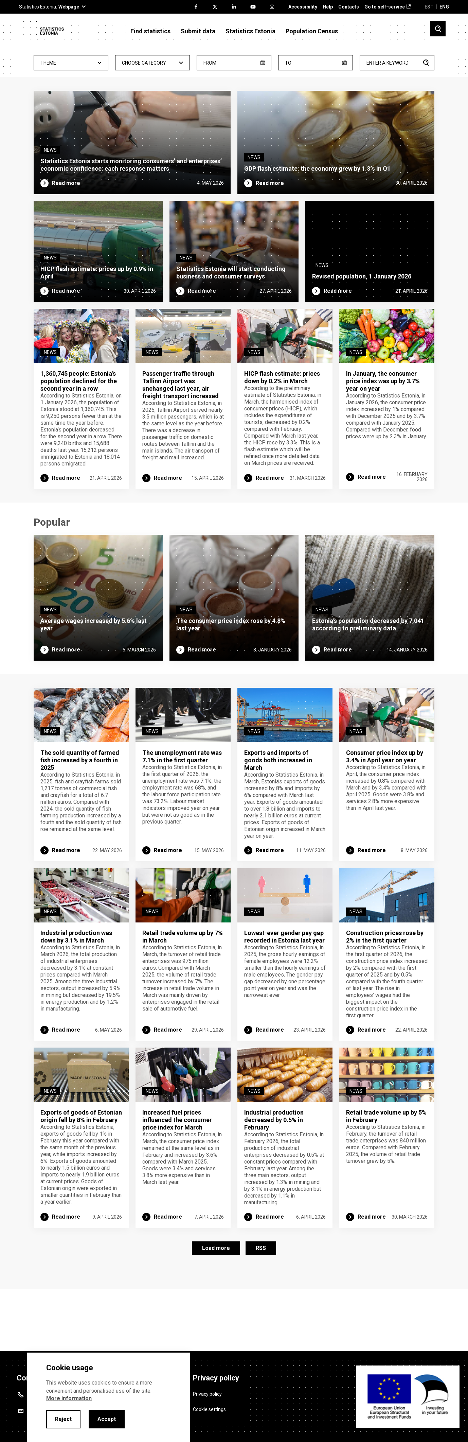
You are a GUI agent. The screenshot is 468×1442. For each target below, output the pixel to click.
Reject (63, 1419)
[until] (315, 62)
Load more (216, 1305)
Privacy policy (207, 1389)
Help (328, 7)
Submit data (198, 31)
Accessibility (302, 7)
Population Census (312, 31)
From (209, 62)
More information (69, 1398)
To (288, 62)
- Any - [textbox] (71, 63)
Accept (106, 1419)
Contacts (348, 7)
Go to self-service (384, 7)
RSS (261, 1305)
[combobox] (71, 62)
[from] (234, 62)
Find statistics (150, 31)
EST (429, 7)
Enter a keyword (387, 62)
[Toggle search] (438, 29)
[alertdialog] (108, 1397)
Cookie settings (209, 1404)
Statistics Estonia (250, 31)
